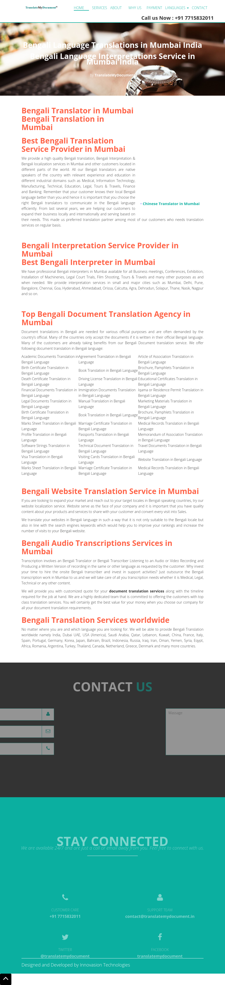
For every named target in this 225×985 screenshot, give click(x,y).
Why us (134, 7)
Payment (154, 7)
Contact (199, 7)
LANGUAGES (177, 7)
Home (79, 7)
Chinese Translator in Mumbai (171, 204)
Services (99, 7)
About (116, 7)
